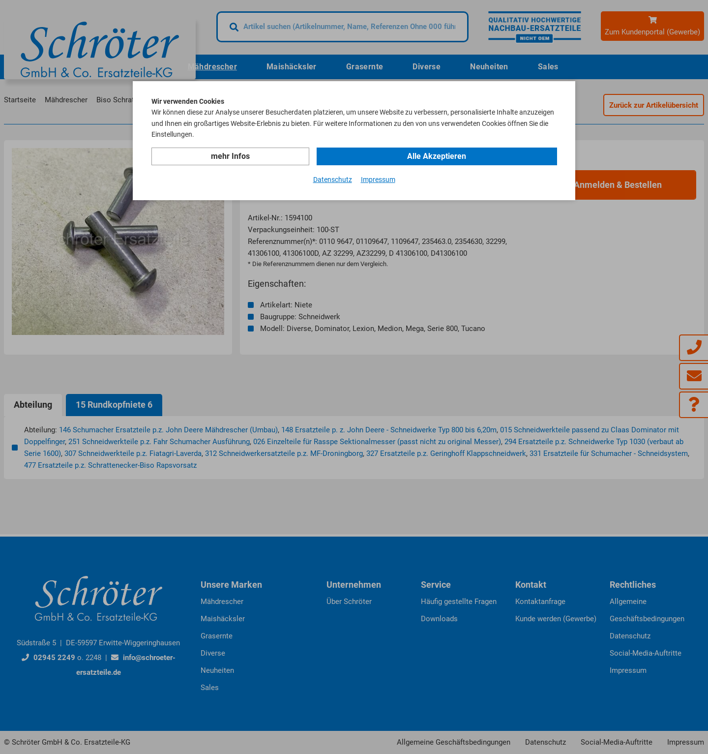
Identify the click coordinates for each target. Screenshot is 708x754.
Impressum (378, 179)
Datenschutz (332, 179)
